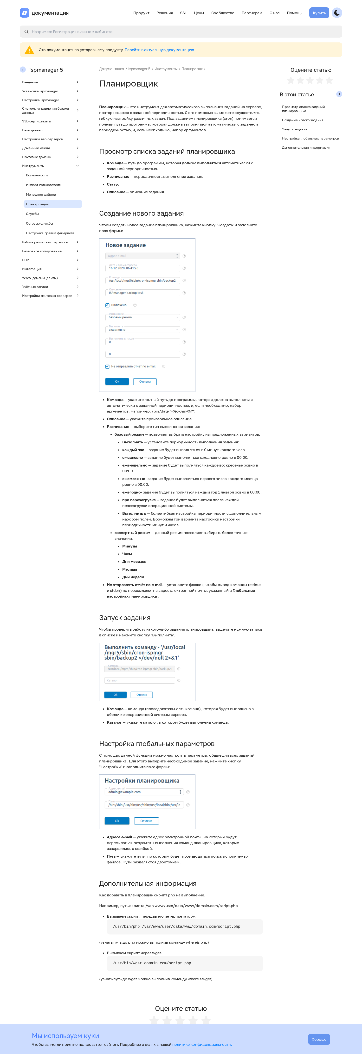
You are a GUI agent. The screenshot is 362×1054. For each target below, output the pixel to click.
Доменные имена (51, 147)
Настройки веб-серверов (51, 138)
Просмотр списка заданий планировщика (303, 109)
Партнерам (252, 12)
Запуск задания (295, 129)
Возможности (37, 175)
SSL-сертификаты (51, 121)
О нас (275, 12)
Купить (319, 12)
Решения (164, 12)
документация (50, 12)
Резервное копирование (51, 250)
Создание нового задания (302, 120)
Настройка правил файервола (50, 233)
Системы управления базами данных (51, 110)
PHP (51, 259)
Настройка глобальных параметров (310, 138)
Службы (32, 214)
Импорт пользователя (43, 185)
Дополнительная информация (306, 147)
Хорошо (319, 1039)
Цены (199, 12)
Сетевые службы (39, 223)
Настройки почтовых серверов (51, 295)
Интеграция (51, 268)
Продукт (141, 12)
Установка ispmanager (51, 90)
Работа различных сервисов (51, 242)
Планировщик (37, 204)
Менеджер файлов (41, 194)
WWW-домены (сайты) (51, 277)
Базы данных (51, 129)
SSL (183, 12)
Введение (51, 82)
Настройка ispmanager (51, 99)
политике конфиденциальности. (202, 1044)
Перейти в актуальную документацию (159, 49)
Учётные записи (51, 286)
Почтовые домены (51, 156)
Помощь (294, 12)
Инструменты (51, 165)
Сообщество (222, 12)
